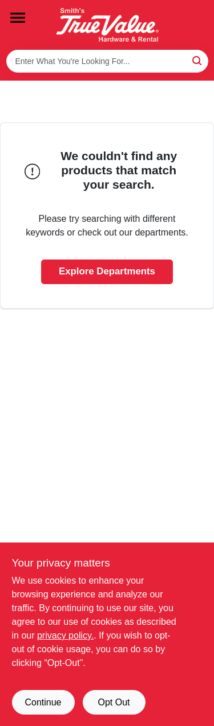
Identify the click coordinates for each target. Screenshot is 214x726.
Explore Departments (107, 271)
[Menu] (17, 17)
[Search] (197, 60)
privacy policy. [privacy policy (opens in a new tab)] (65, 635)
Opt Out (114, 702)
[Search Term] (107, 61)
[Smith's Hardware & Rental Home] (107, 25)
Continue (43, 702)
